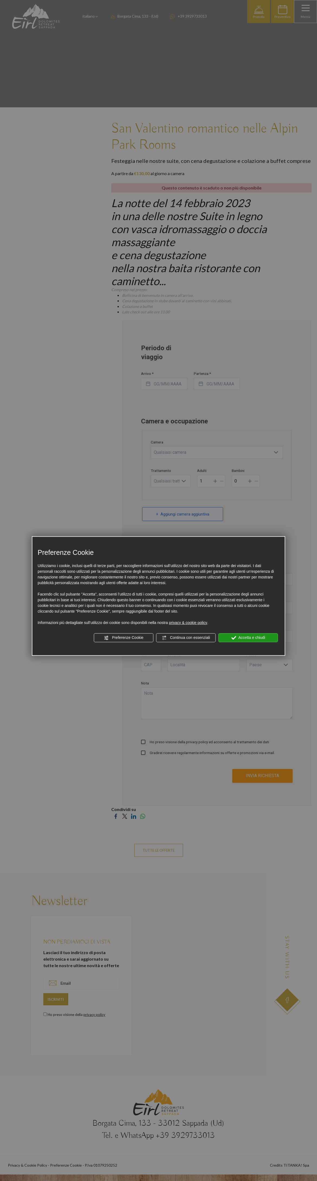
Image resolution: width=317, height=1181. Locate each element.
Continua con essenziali (186, 637)
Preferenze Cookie (123, 637)
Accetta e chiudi (248, 637)
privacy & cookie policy (188, 622)
